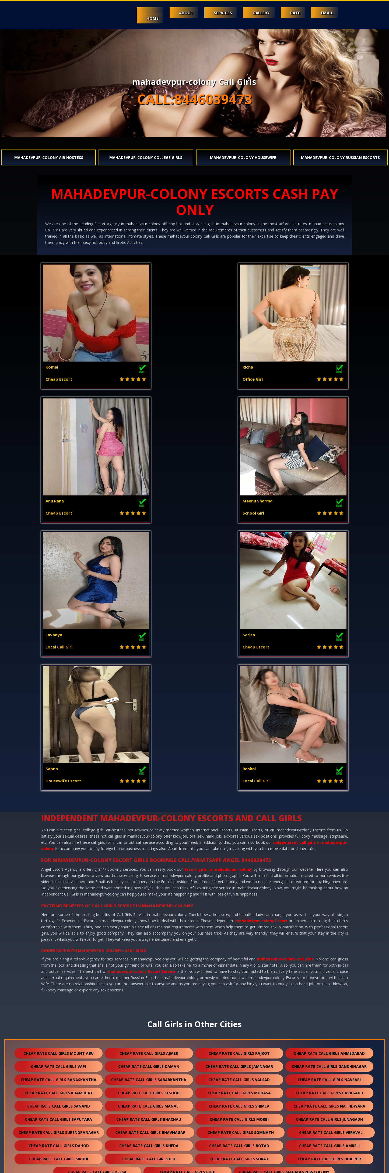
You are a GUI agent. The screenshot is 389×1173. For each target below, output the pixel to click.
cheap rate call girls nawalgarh (329, 996)
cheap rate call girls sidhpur (239, 1115)
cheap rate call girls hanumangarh (239, 996)
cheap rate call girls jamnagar (239, 798)
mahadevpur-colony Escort (261, 652)
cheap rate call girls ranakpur (149, 1089)
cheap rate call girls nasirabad (329, 1128)
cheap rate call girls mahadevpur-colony (284, 904)
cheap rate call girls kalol (329, 1036)
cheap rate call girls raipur (192, 1102)
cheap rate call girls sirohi (58, 891)
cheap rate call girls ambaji (59, 917)
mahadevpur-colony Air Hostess (48, 157)
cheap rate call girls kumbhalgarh (149, 1062)
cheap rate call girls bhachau (148, 851)
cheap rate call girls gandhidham (148, 1023)
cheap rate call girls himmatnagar (329, 1023)
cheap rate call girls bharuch (329, 970)
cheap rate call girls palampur (239, 1036)
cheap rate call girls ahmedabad (329, 785)
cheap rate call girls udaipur (329, 891)
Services (215, 12)
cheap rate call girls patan (59, 930)
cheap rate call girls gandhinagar (329, 798)
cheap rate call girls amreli (329, 877)
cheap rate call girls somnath (241, 864)
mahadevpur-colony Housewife (243, 157)
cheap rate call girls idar (149, 1141)
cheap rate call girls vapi (58, 798)
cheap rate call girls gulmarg (239, 1141)
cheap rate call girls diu (148, 891)
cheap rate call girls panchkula (58, 1036)
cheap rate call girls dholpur (58, 1062)
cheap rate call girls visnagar (59, 957)
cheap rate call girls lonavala (149, 1128)
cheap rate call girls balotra (149, 983)
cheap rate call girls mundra (58, 1023)
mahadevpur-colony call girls (285, 691)
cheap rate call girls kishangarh (58, 1075)
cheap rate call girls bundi (149, 996)
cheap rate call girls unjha (148, 1115)
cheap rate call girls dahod (59, 877)
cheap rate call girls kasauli (149, 970)
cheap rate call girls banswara (239, 983)
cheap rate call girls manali (149, 838)
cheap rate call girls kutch (329, 1009)
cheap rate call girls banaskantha (58, 811)
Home (140, 18)
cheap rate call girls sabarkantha (148, 811)
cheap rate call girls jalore (239, 970)
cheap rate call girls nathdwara (329, 838)
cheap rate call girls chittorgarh (239, 1062)
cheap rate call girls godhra (148, 930)
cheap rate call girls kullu (58, 1049)
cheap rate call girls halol (239, 930)
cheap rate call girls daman (148, 798)
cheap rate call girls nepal (58, 1128)
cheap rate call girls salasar (58, 1115)
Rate (292, 12)
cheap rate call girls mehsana (58, 943)
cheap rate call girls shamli (58, 970)
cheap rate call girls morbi (239, 851)
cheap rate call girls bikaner (329, 1062)
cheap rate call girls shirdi (329, 1049)
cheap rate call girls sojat (101, 1102)
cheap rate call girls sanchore (329, 1075)
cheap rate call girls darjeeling (329, 1115)
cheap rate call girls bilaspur (329, 1089)
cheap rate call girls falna (148, 1049)
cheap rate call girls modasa (239, 825)
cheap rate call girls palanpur (148, 943)
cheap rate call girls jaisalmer (58, 983)
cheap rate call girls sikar (148, 1075)
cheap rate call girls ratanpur (58, 1089)
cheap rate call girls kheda (148, 877)
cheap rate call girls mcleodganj (239, 957)
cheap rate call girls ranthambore (329, 1141)
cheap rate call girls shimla (239, 838)
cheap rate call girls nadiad (149, 1009)
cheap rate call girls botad (239, 877)
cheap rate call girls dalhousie (149, 1036)
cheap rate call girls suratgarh (239, 1075)
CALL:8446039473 (194, 99)
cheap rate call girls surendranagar (59, 864)
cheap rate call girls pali (239, 943)
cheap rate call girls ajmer (149, 785)
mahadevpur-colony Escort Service (142, 703)
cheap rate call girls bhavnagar (150, 864)
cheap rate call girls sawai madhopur (284, 1102)
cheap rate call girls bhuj (187, 904)
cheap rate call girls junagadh (329, 851)
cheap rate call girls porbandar (329, 930)
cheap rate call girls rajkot (239, 785)
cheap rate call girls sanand (58, 838)
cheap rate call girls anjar (239, 1023)
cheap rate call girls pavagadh (329, 825)
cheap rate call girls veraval (331, 864)
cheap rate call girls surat (239, 891)
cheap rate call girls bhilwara (58, 996)
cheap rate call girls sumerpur (239, 1049)
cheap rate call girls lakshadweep (58, 1141)
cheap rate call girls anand (58, 1009)
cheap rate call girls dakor (329, 943)
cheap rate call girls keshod (149, 825)
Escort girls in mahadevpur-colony (218, 601)
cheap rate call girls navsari (329, 811)
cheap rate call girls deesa (97, 904)
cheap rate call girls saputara (58, 851)
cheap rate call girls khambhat (58, 825)
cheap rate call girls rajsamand (329, 983)
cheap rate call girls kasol (329, 957)
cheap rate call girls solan (148, 957)
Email (326, 12)
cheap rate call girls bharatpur (239, 1089)
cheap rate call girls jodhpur (239, 917)
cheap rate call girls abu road (149, 917)
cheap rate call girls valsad (239, 811)
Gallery (255, 12)
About (176, 12)
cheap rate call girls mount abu (58, 785)
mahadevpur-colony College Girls (145, 157)
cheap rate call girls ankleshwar (239, 1009)
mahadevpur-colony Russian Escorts (340, 157)
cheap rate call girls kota (329, 917)
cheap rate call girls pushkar (239, 1128)
